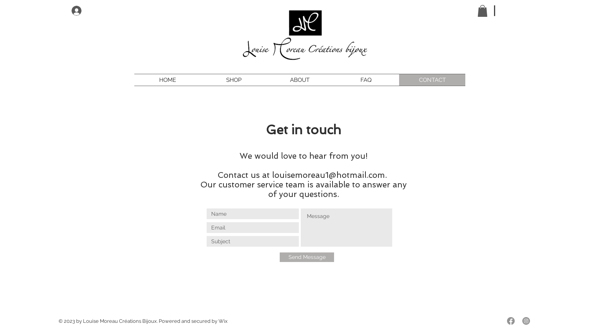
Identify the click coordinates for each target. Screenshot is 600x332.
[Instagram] (526, 321)
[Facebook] (511, 321)
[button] (483, 11)
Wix (223, 321)
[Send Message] (307, 257)
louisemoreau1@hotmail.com (328, 175)
